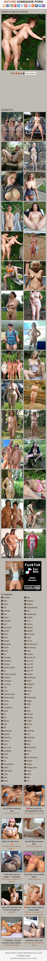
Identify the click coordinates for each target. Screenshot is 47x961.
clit (3, 671)
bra (3, 654)
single (27, 721)
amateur (5, 598)
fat (3, 714)
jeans (4, 774)
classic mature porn (10, 667)
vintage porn (30, 767)
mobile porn (30, 614)
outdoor (28, 654)
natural (28, 628)
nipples (28, 631)
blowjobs (6, 644)
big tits (5, 631)
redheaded (30, 697)
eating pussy (7, 697)
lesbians (29, 601)
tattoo (27, 741)
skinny (28, 724)
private (28, 687)
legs (27, 598)
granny (5, 741)
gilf (3, 727)
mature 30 (29, 657)
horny (4, 757)
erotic (4, 704)
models (28, 618)
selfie (27, 704)
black (4, 638)
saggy (28, 701)
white (27, 774)
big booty (6, 628)
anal (4, 601)
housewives (7, 764)
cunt (4, 687)
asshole (5, 611)
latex (4, 777)
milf (26, 611)
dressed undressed (10, 694)
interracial (6, 771)
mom (27, 621)
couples (5, 677)
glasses (5, 734)
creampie (6, 681)
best (4, 624)
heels (4, 754)
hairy (4, 744)
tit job (27, 751)
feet (4, 717)
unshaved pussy (32, 757)
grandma (6, 737)
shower (28, 717)
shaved (28, 714)
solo (27, 734)
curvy (4, 691)
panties (28, 674)
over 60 (28, 667)
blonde (5, 641)
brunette (5, 657)
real (27, 694)
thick (27, 744)
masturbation (31, 608)
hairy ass (6, 747)
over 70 (28, 671)
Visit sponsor (30, 73)
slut (26, 727)
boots (4, 651)
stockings (29, 737)
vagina (28, 764)
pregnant (29, 684)
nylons (28, 641)
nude (27, 638)
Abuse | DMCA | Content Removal (17, 953)
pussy (27, 691)
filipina (5, 721)
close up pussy (8, 674)
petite (27, 681)
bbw (4, 614)
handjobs (6, 751)
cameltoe (6, 661)
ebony (5, 701)
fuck (4, 724)
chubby (5, 664)
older (27, 651)
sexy (27, 711)
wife (27, 777)
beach (5, 618)
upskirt (28, 761)
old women (30, 647)
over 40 (28, 661)
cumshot (6, 684)
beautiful (6, 621)
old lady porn (30, 644)
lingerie (28, 604)
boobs (5, 647)
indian (4, 767)
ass (3, 608)
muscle (28, 624)
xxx (26, 781)
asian (4, 604)
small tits (29, 731)
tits (26, 754)
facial (4, 711)
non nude (29, 634)
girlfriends (6, 731)
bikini (4, 634)
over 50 (28, 664)
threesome (30, 747)
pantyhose (29, 677)
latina (4, 781)
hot (3, 761)
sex (26, 707)
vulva (27, 771)
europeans (6, 707)
